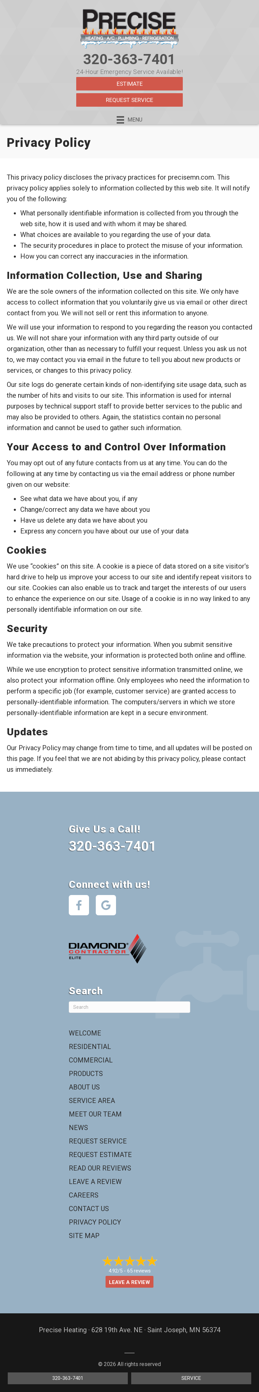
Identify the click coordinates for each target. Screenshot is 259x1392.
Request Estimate (100, 1155)
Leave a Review (95, 1182)
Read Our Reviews (100, 1168)
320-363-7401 (129, 59)
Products (86, 1074)
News (78, 1128)
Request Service (129, 100)
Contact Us (89, 1209)
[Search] (129, 1007)
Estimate (130, 83)
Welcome (85, 1033)
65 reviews (139, 1271)
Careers (83, 1195)
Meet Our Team (95, 1114)
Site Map (84, 1236)
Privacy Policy (95, 1222)
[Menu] (129, 119)
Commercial (91, 1060)
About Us (84, 1087)
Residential (90, 1047)
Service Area (92, 1101)
